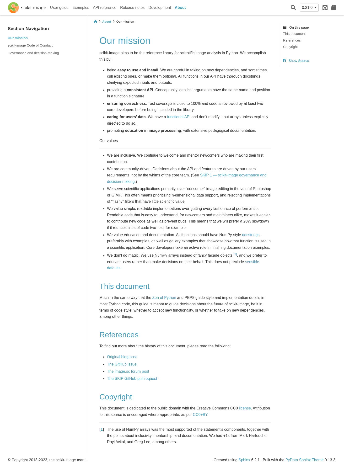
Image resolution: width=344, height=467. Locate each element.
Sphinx (244, 460)
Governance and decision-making (33, 53)
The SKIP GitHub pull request (132, 379)
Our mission (18, 38)
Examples (80, 7)
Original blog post (122, 357)
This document (294, 34)
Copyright (290, 47)
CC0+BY (200, 415)
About (180, 7)
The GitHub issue (122, 364)
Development (159, 7)
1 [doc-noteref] (235, 254)
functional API (178, 117)
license (245, 408)
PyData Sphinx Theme (304, 460)
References (292, 40)
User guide (59, 7)
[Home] (95, 21)
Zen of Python (164, 298)
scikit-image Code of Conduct (30, 45)
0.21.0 (308, 7)
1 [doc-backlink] (102, 429)
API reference (104, 7)
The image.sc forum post (128, 371)
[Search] (293, 8)
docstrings (250, 235)
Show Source (296, 61)
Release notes (132, 7)
